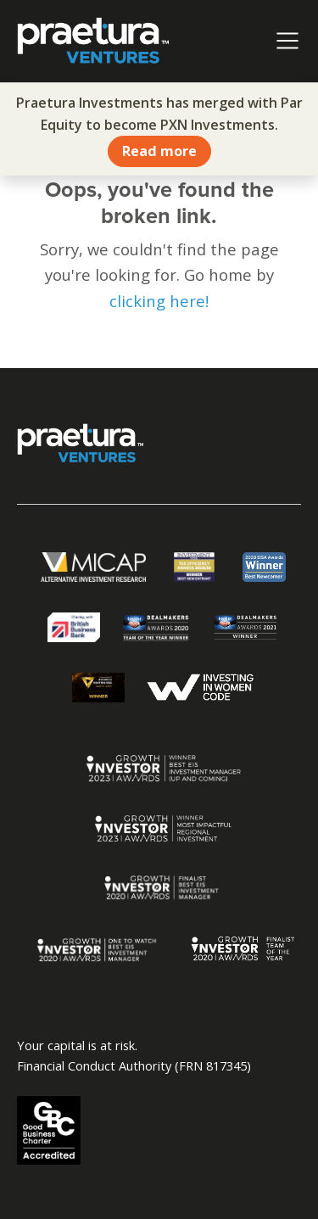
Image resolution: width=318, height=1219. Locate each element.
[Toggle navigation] (287, 41)
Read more (159, 151)
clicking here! (159, 300)
